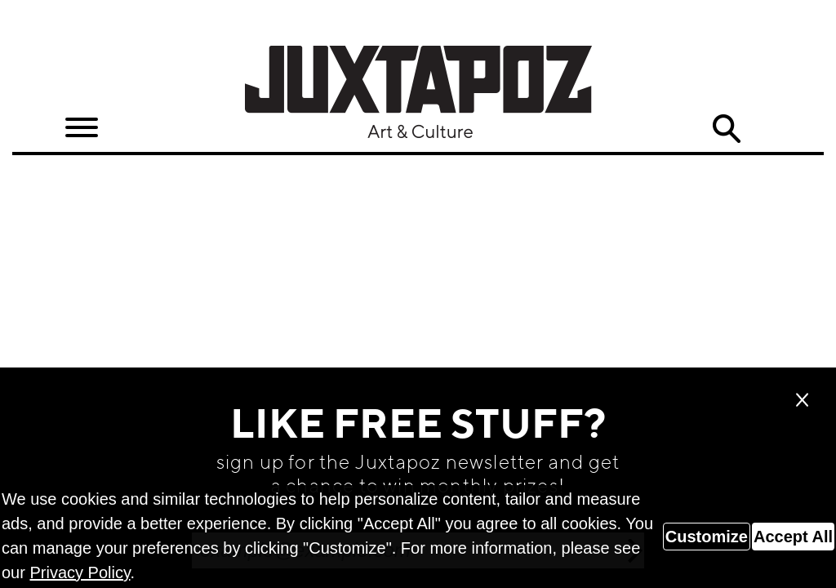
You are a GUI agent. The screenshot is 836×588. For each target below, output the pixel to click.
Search (725, 129)
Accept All (793, 537)
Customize (706, 537)
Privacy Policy (79, 572)
